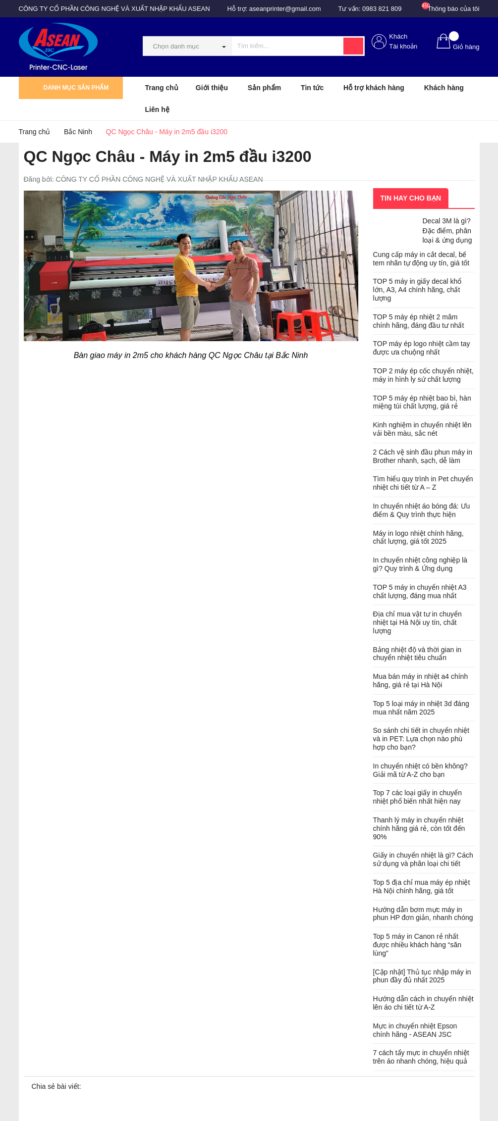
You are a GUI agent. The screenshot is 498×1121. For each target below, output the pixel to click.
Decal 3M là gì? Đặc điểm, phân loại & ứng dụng (447, 230)
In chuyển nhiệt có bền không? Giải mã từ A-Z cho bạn (420, 770)
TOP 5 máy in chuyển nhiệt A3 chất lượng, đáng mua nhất (420, 591)
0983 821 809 (382, 8)
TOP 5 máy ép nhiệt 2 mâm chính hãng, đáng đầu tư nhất (418, 321)
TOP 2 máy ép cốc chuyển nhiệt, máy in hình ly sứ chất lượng (423, 375)
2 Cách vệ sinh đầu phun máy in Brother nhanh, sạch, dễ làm (422, 456)
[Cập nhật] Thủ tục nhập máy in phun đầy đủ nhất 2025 (422, 976)
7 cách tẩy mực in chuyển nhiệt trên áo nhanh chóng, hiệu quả (421, 1057)
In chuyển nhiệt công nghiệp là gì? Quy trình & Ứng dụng (420, 564)
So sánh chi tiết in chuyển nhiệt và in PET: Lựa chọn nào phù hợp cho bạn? (421, 738)
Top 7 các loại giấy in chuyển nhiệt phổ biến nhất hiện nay (417, 797)
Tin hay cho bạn (411, 198)
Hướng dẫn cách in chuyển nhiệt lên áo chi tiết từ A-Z (423, 1003)
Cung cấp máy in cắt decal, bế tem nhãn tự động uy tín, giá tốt (421, 259)
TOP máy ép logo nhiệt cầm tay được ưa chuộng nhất (421, 348)
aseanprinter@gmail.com (285, 8)
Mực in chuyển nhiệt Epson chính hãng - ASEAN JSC (415, 1030)
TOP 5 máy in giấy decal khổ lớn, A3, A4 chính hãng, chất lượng (417, 289)
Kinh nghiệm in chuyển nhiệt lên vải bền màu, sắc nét (422, 429)
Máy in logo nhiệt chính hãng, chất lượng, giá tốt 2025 (418, 537)
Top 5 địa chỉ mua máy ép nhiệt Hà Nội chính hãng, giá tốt (421, 886)
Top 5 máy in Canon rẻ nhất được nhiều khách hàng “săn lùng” (417, 944)
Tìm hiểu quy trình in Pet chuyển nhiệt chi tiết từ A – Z (423, 483)
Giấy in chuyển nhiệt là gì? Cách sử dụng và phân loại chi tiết (423, 859)
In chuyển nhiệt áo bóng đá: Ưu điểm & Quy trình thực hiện (421, 510)
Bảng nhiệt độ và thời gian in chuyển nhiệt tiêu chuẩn (417, 654)
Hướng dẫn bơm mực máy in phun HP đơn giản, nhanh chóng (423, 914)
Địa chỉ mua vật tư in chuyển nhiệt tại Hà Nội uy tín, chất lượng (417, 622)
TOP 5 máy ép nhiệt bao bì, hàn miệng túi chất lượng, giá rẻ (422, 402)
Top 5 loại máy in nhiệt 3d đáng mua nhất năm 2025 (421, 708)
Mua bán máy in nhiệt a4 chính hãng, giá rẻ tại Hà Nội (420, 680)
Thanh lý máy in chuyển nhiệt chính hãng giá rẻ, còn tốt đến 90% (419, 828)
